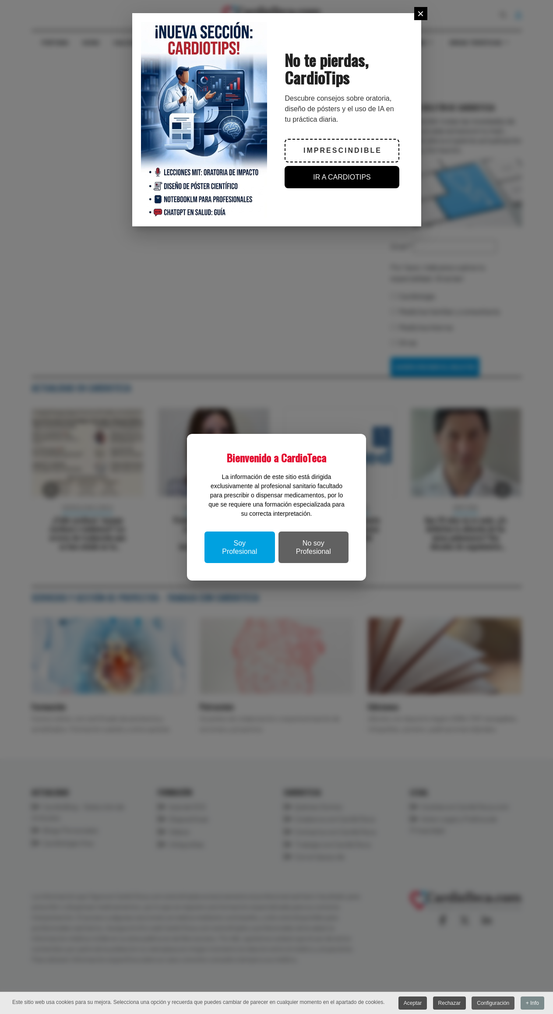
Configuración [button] (493, 1003)
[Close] (420, 13)
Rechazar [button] (449, 1003)
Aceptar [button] (413, 1003)
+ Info (532, 1003)
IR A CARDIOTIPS (342, 177)
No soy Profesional (313, 547)
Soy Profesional (239, 547)
